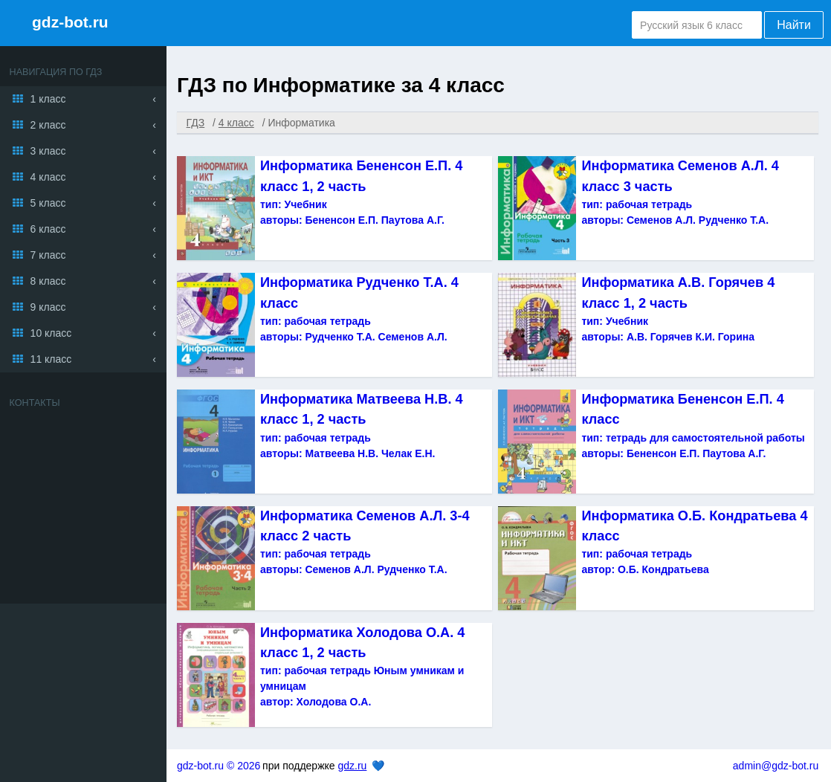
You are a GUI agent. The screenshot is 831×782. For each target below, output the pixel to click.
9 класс (48, 307)
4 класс (48, 177)
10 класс (51, 333)
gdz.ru (351, 766)
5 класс (48, 203)
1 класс (48, 99)
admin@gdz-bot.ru (775, 766)
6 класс (48, 229)
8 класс (48, 281)
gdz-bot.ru (70, 21)
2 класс (48, 125)
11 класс (51, 359)
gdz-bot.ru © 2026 (218, 766)
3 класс (48, 151)
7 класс (48, 255)
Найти (794, 25)
